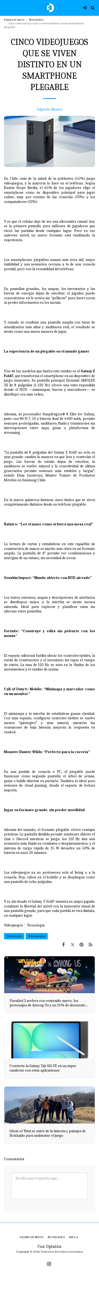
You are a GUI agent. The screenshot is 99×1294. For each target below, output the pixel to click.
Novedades (36, 19)
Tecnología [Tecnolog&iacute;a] (36, 925)
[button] (5, 7)
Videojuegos (13, 925)
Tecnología (14, 936)
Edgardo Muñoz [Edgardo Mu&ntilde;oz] (49, 109)
